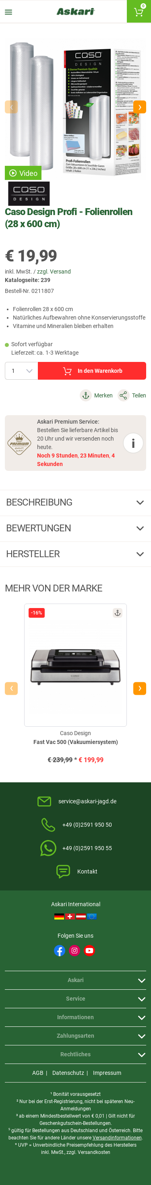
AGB (37, 1073)
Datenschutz (68, 1073)
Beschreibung (40, 502)
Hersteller (34, 554)
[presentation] (11, 688)
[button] (139, 106)
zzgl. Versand (54, 271)
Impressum (107, 1073)
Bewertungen (39, 528)
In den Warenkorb (92, 371)
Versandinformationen (117, 1138)
